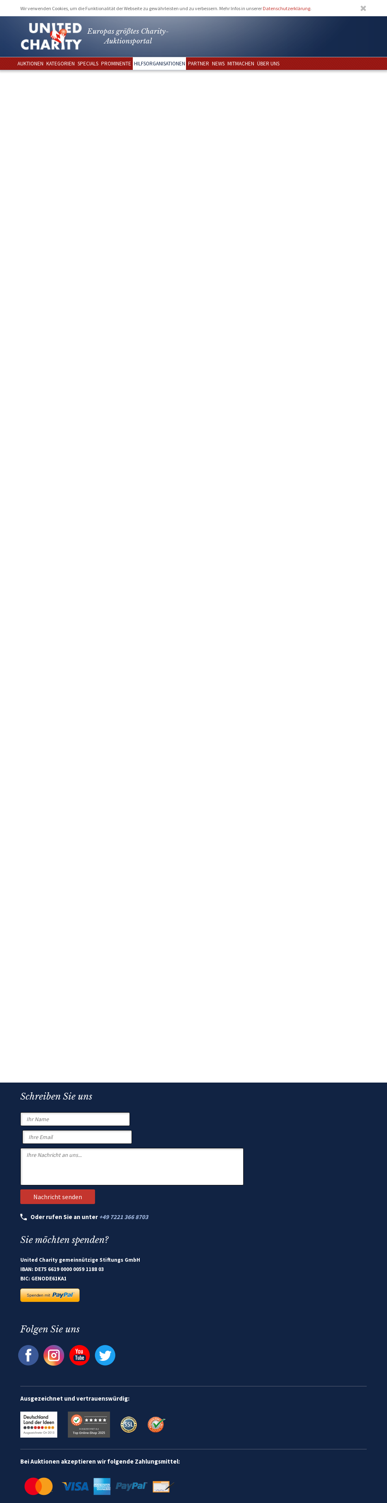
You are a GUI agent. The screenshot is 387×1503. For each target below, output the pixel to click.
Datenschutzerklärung (286, 8)
